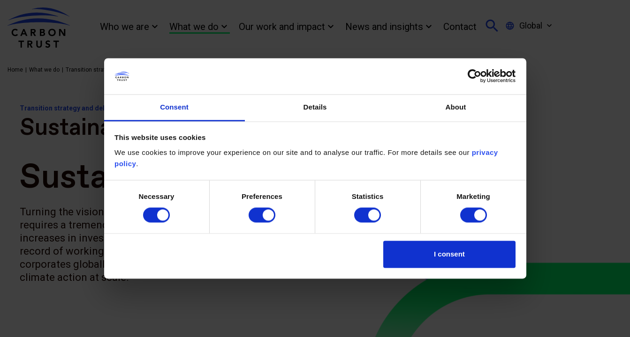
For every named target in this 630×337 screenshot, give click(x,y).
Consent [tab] (174, 107)
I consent (449, 254)
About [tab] (456, 107)
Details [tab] (315, 107)
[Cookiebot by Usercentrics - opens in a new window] (474, 76)
